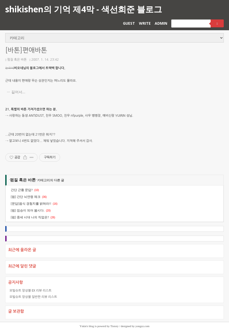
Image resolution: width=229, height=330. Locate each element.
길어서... (18, 92)
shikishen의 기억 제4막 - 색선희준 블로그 (83, 9)
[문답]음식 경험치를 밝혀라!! (31, 203)
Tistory (114, 326)
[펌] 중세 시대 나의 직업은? (30, 217)
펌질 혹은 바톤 (16, 59)
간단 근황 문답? (22, 190)
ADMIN (161, 23)
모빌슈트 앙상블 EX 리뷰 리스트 (30, 290)
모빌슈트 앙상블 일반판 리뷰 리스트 (33, 297)
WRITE (145, 23)
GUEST (129, 23)
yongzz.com (142, 326)
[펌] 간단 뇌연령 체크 (25, 197)
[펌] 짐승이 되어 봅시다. (27, 210)
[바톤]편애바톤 (26, 50)
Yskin (83, 326)
